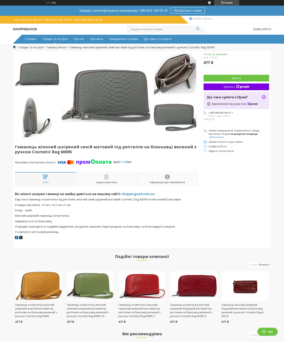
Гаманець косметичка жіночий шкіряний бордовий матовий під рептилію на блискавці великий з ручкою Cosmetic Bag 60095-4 (191, 310)
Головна (30, 39)
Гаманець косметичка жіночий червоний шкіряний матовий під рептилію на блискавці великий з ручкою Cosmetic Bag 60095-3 (139, 310)
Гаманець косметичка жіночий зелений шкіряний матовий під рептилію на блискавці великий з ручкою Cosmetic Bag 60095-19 (88, 310)
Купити (236, 78)
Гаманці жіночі (56, 47)
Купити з (236, 87)
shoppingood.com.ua (138, 194)
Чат (267, 331)
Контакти (96, 39)
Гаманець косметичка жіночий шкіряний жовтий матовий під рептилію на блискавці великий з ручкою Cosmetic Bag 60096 (36, 310)
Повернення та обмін (123, 39)
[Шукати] (198, 29)
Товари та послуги (55, 39)
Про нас (78, 39)
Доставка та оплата (157, 39)
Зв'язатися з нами (188, 10)
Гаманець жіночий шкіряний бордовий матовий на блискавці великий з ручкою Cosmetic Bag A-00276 (242, 310)
